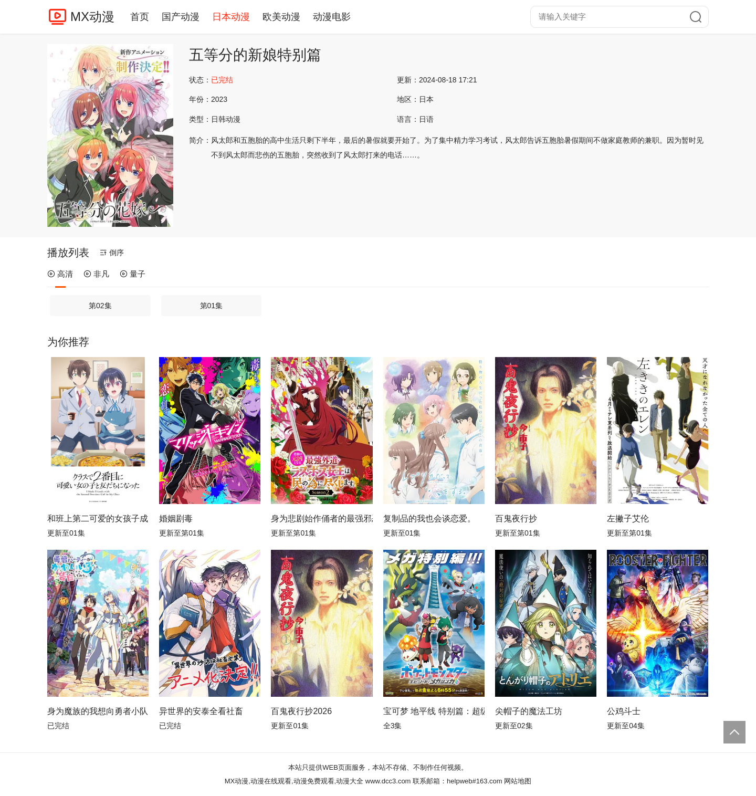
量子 (132, 273)
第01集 (211, 305)
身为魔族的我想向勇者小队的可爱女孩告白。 (98, 711)
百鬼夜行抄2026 (301, 711)
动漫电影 (332, 17)
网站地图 (517, 781)
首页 (139, 17)
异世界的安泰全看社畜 (201, 711)
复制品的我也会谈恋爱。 (429, 518)
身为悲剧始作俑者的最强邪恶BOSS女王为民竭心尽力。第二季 (321, 518)
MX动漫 (92, 16)
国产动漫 (181, 17)
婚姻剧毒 (176, 518)
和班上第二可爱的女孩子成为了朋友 (98, 518)
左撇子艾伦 (628, 518)
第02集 (100, 305)
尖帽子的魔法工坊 (528, 711)
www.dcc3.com (388, 781)
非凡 (96, 273)
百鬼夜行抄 (516, 518)
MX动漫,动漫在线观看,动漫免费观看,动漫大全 (294, 781)
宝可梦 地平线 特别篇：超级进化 (434, 711)
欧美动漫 (281, 17)
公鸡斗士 (623, 711)
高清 (60, 273)
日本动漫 (231, 17)
